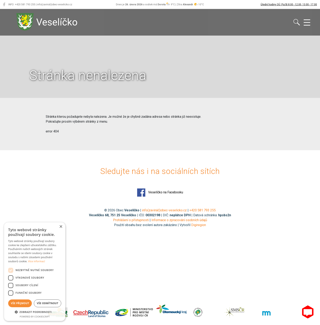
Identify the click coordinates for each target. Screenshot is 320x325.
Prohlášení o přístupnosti (131, 220)
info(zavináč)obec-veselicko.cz (164, 210)
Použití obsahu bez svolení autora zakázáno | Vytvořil (152, 225)
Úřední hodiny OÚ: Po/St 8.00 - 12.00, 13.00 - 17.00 (289, 4)
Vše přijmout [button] (20, 303)
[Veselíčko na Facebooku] (4, 4)
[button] (34, 312)
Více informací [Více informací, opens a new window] (36, 261)
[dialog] (34, 271)
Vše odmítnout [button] (47, 303)
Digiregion (198, 225)
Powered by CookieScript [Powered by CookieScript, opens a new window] (35, 316)
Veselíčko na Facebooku (160, 192)
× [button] (60, 226)
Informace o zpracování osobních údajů (179, 220)
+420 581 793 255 (202, 210)
